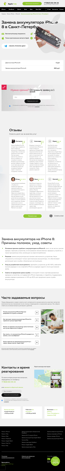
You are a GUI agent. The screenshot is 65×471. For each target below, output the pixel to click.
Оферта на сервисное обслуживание (28, 457)
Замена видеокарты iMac (29, 447)
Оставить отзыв (58, 215)
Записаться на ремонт (32, 3)
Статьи (61, 9)
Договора (32, 349)
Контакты (55, 9)
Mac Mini (38, 9)
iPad (25, 9)
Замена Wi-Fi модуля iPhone (29, 435)
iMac (31, 9)
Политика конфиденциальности (8, 457)
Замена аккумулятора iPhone (55, 438)
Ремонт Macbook (6, 438)
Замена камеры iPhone (53, 436)
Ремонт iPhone (6, 431)
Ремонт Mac (5, 445)
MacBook (11, 9)
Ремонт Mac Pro (6, 443)
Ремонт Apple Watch (7, 441)
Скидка (55, 461)
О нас (49, 9)
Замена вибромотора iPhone (55, 431)
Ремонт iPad (5, 436)
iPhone (4, 9)
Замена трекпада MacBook (29, 442)
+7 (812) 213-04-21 (51, 3)
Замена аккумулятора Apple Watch (31, 437)
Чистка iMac (25, 440)
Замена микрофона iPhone (54, 434)
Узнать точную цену (17, 46)
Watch (19, 9)
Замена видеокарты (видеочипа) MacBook (31, 432)
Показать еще (32, 216)
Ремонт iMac (5, 434)
